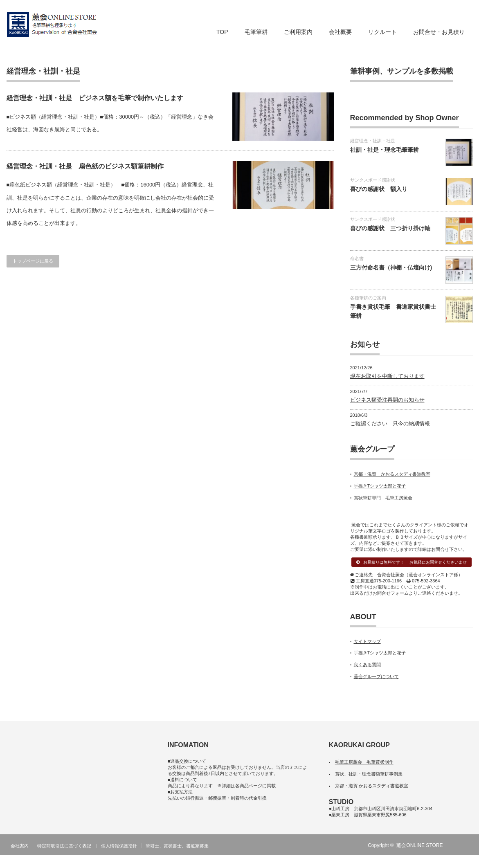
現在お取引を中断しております (387, 376)
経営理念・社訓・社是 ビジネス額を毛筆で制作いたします (95, 97)
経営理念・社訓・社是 (372, 140)
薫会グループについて (376, 677)
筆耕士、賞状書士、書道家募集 (177, 847)
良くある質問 (367, 665)
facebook (468, 847)
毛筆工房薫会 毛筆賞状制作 (364, 763)
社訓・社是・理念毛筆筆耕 (384, 149)
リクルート (382, 32)
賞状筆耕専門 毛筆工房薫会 (383, 497)
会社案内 (20, 847)
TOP (222, 32)
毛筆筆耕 (256, 32)
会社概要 (340, 32)
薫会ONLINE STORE (419, 846)
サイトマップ (367, 642)
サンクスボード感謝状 (372, 179)
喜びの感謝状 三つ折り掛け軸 (390, 228)
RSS (456, 847)
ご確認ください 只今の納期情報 (390, 423)
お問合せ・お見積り (439, 32)
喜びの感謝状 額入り (378, 189)
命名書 (357, 258)
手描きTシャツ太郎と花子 (380, 485)
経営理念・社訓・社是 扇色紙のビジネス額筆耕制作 (85, 166)
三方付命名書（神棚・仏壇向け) (391, 267)
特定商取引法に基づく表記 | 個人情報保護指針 (87, 847)
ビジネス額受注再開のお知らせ (387, 400)
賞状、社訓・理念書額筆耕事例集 (369, 775)
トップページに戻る (33, 260)
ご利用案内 (298, 32)
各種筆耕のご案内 (368, 297)
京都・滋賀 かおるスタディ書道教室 (392, 474)
